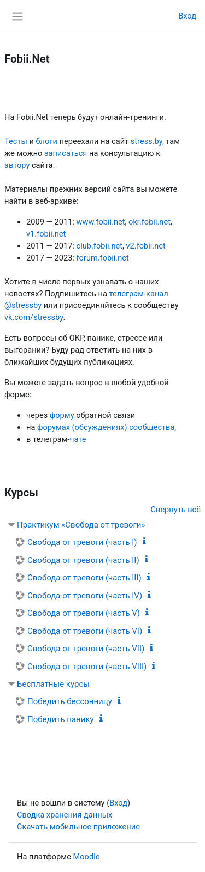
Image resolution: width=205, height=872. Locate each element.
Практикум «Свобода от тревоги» (81, 525)
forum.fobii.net (103, 258)
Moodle (86, 857)
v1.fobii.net (46, 234)
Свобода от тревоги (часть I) (82, 542)
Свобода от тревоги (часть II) (83, 560)
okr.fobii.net (149, 222)
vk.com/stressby (33, 317)
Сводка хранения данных (64, 815)
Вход (187, 16)
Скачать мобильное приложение (78, 827)
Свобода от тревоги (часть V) (83, 613)
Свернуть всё (176, 509)
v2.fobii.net (146, 246)
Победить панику (60, 719)
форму (62, 415)
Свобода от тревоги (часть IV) (84, 596)
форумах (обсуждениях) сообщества (105, 427)
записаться (65, 153)
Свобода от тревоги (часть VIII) (87, 666)
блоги (46, 141)
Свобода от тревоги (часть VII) (85, 648)
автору (17, 165)
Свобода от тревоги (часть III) (84, 578)
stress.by (146, 141)
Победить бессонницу (69, 701)
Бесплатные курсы (53, 684)
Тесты (15, 141)
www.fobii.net (101, 222)
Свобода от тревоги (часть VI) (84, 631)
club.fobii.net (99, 246)
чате (78, 439)
